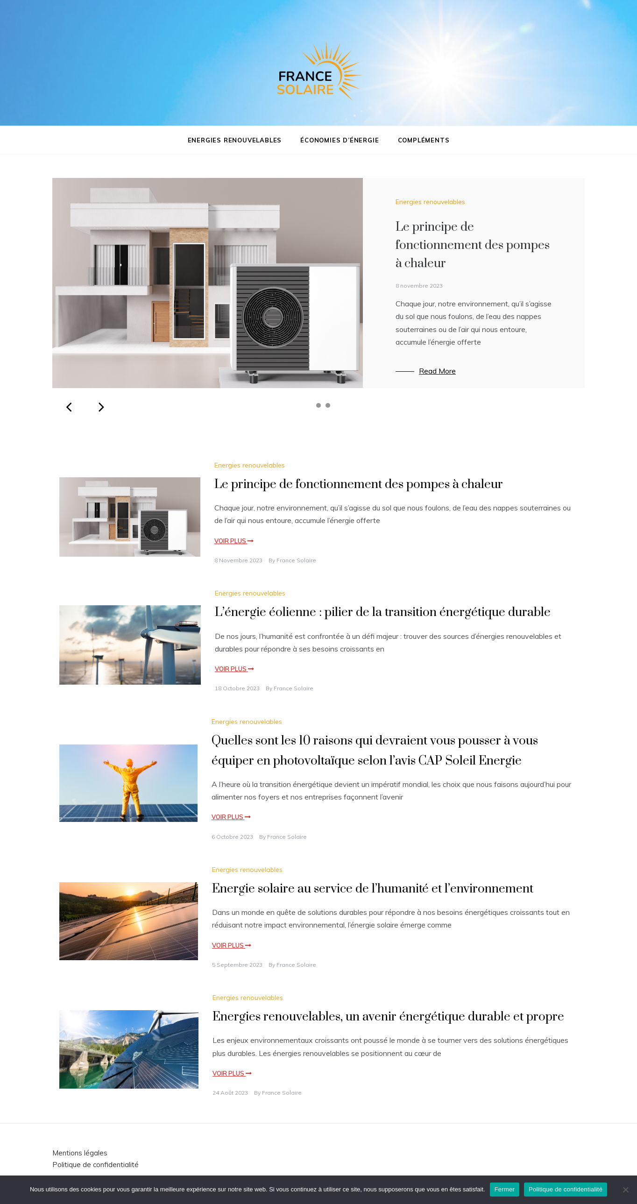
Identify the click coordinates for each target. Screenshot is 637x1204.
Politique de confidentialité (95, 1164)
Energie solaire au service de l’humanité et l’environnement (372, 889)
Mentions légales (79, 1152)
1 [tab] (309, 405)
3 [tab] (328, 405)
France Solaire (296, 560)
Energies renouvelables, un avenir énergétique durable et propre (388, 1017)
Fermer (505, 1189)
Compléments (424, 140)
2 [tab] (318, 405)
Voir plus (234, 541)
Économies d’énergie (339, 140)
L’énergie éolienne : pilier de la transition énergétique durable (383, 612)
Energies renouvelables (235, 140)
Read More (437, 370)
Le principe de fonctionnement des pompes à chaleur (473, 245)
